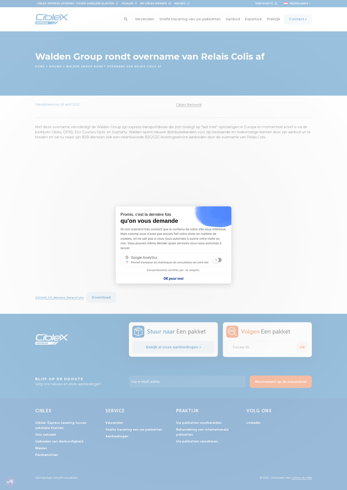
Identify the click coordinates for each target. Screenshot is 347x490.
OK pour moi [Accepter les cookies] (174, 279)
